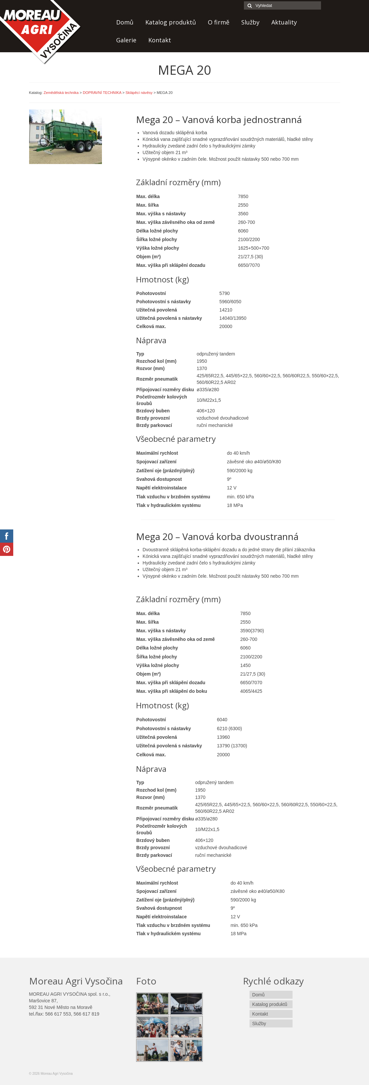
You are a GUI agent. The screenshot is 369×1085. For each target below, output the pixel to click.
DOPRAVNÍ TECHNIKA (102, 93)
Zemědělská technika (61, 93)
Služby (250, 22)
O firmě (218, 22)
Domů (124, 22)
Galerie (126, 40)
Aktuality (284, 22)
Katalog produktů (170, 22)
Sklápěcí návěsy (138, 93)
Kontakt (159, 40)
